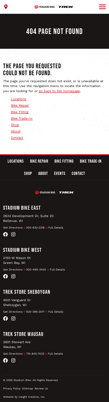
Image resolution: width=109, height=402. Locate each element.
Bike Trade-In (21, 118)
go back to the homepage (59, 91)
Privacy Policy (12, 388)
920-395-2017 (35, 311)
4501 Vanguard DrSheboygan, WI (17, 302)
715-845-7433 (35, 353)
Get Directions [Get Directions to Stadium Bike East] (12, 227)
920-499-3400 (36, 269)
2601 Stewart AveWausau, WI (17, 344)
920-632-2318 (35, 227)
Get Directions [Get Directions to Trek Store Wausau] (12, 353)
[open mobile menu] (101, 7)
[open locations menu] (7, 7)
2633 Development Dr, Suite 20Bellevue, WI (28, 218)
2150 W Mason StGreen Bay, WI (17, 260)
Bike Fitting (20, 112)
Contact (17, 138)
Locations (18, 99)
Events (59, 173)
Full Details (55, 227)
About (16, 131)
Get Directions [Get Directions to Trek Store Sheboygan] (12, 311)
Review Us (41, 388)
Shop (15, 125)
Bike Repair (20, 105)
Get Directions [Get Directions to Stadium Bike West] (12, 269)
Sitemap (27, 388)
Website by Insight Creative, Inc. (24, 396)
